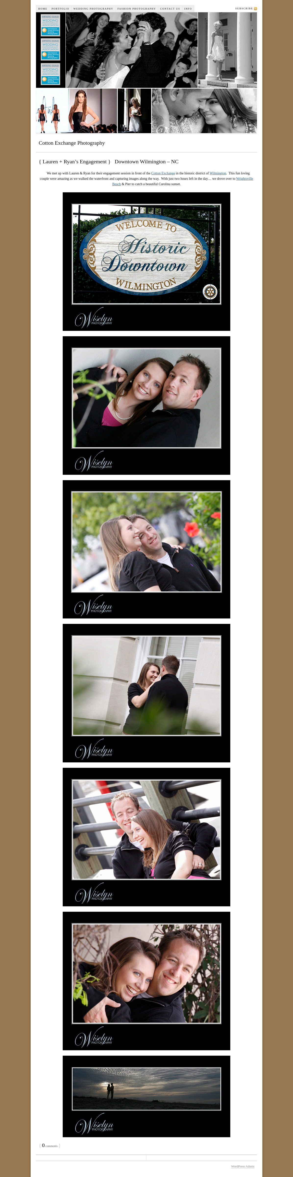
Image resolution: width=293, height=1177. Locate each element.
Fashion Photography (136, 8)
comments (50, 1146)
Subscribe (244, 8)
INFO (188, 8)
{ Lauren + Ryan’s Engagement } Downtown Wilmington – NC (109, 161)
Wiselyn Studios (146, 72)
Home (42, 8)
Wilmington (218, 173)
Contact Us (170, 8)
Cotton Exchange (163, 173)
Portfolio (60, 8)
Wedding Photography (93, 8)
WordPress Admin (242, 1166)
